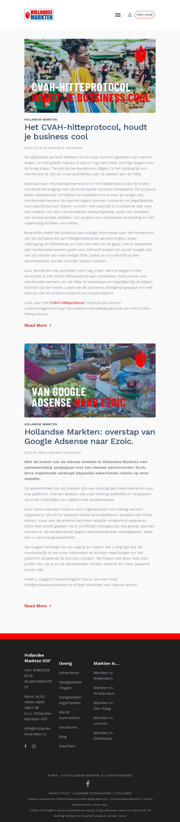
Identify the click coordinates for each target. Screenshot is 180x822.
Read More (37, 325)
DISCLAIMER (123, 793)
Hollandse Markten (40, 119)
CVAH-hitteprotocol (66, 302)
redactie (54, 148)
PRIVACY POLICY (59, 793)
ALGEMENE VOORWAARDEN (92, 793)
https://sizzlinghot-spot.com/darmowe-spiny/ (63, 810)
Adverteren (69, 672)
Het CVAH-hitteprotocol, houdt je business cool (85, 131)
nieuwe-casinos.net (41, 799)
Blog (63, 736)
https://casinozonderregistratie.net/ (83, 799)
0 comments (72, 148)
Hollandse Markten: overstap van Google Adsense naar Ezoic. (89, 436)
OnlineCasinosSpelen (125, 799)
